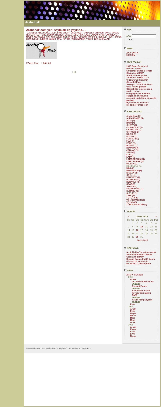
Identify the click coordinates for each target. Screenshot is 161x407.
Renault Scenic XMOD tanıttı (140, 259)
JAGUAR (69, 35)
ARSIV (128, 270)
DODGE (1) (131, 136)
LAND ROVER (112, 35)
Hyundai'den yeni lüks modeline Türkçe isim (137, 103)
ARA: (128, 30)
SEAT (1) (130, 184)
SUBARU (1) (132, 191)
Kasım (133, 329)
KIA (81, 35)
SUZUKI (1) (131, 193)
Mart (132, 318)
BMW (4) (130, 123)
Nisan (133, 315)
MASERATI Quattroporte (138, 263)
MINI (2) (130, 168)
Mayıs (133, 313)
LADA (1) (130, 157)
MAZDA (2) (131, 164)
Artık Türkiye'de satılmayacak (141, 252)
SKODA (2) (131, 186)
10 (141, 227)
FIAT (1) (130, 141)
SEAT (111, 37)
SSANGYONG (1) (134, 189)
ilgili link (47, 63)
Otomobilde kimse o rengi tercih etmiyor (139, 90)
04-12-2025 (142, 240)
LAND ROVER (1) (135, 161)
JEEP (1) (130, 152)
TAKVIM (129, 211)
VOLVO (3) (131, 202)
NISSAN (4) (132, 173)
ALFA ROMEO (44, 33)
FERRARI (30, 35)
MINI (48, 37)
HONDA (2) (131, 145)
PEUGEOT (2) (133, 177)
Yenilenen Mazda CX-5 (137, 77)
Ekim (132, 331)
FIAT (38, 35)
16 (137, 230)
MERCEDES (39, 37)
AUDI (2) (130, 120)
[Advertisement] (12, 57)
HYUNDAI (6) (132, 148)
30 (137, 237)
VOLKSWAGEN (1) (135, 200)
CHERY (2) (131, 125)
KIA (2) (129, 154)
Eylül (132, 304)
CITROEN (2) (132, 132)
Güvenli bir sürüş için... (138, 261)
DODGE (115, 33)
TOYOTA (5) (132, 198)
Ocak (132, 322)
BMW (59, 33)
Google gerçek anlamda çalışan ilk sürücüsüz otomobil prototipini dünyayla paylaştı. (141, 96)
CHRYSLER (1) (133, 129)
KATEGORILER (133, 112)
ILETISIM (130, 55)
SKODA (117, 37)
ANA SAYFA (132, 53)
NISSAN (66, 37)
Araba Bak (32, 33)
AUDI (53, 33)
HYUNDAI (59, 35)
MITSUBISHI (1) (134, 170)
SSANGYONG (32, 39)
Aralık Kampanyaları (136, 75)
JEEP (76, 35)
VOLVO (89, 39)
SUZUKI (52, 39)
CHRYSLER (88, 33)
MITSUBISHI (56, 37)
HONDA (50, 35)
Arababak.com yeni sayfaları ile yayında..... (56, 30)
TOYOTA (66, 39)
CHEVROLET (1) (134, 127)
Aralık (133, 279)
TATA (59, 39)
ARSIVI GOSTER (134, 275)
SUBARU (44, 39)
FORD (43, 35)
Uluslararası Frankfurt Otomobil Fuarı (137, 81)
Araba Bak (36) (133, 116)
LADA (87, 35)
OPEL (73, 37)
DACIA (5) (131, 134)
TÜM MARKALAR (102, 39)
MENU (128, 48)
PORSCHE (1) (133, 179)
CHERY (66, 33)
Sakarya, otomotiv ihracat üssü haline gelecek (139, 85)
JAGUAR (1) (132, 150)
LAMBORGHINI (97, 35)
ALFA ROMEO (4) (135, 118)
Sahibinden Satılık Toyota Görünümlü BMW (139, 72)
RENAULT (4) (132, 182)
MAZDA (29, 37)
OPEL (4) (130, 175)
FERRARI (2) (132, 139)
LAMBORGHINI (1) (135, 159)
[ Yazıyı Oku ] (32, 63)
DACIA (108, 33)
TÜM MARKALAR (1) (136, 204)
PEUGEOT (82, 37)
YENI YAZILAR (132, 62)
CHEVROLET (76, 33)
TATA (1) (130, 195)
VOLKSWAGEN (78, 39)
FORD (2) (130, 143)
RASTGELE (131, 248)
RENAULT (103, 37)
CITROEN (99, 33)
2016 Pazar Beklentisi (137, 66)
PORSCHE (92, 37)
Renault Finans (134, 68)
